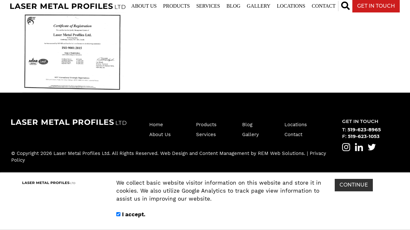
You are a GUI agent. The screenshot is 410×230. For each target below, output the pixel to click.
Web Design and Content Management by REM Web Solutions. (233, 153)
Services (208, 6)
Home (156, 124)
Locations (291, 6)
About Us (144, 6)
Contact (323, 6)
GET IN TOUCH (376, 6)
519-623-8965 (364, 130)
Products (176, 6)
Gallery (259, 6)
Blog (233, 6)
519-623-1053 (364, 136)
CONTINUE (354, 185)
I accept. (130, 214)
